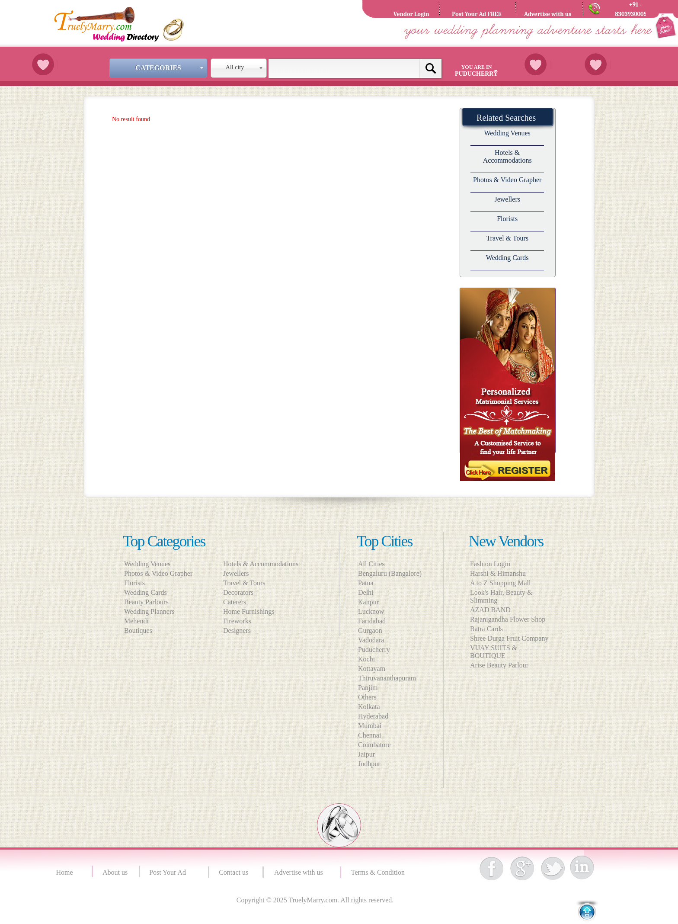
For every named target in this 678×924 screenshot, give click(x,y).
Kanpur (368, 602)
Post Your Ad (169, 872)
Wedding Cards (507, 257)
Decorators (241, 592)
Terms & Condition (378, 872)
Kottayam (371, 668)
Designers (239, 630)
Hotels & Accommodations (507, 156)
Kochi (366, 659)
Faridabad (372, 621)
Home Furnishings (251, 611)
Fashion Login (490, 564)
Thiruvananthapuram (387, 678)
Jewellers (507, 199)
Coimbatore (374, 744)
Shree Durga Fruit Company (509, 638)
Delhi (366, 592)
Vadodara (371, 640)
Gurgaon (370, 630)
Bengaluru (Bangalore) (390, 573)
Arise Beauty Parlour (499, 665)
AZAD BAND (490, 609)
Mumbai (369, 725)
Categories (170, 67)
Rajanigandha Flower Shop (507, 619)
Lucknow (371, 611)
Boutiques (138, 630)
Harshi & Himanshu (498, 573)
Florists (507, 218)
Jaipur (366, 754)
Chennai (369, 735)
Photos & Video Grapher (507, 179)
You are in (477, 70)
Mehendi (136, 621)
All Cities (371, 564)
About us (115, 872)
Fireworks (239, 621)
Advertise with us (300, 872)
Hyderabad (373, 716)
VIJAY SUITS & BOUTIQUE (493, 651)
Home (65, 872)
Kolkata (369, 706)
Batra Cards (486, 628)
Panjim (367, 687)
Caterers (237, 602)
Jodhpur (369, 763)
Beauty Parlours (146, 602)
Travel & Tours (507, 238)
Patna (366, 583)
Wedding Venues (507, 133)
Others (367, 697)
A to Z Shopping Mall (500, 583)
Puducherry (374, 649)
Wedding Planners (149, 611)
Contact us (233, 872)
